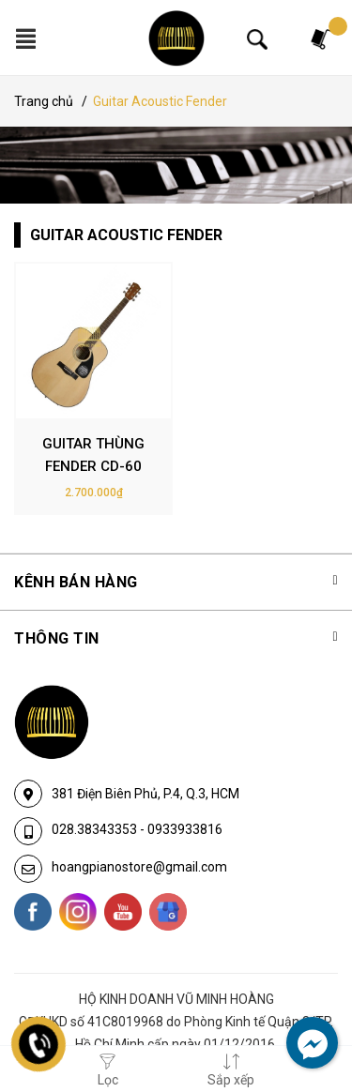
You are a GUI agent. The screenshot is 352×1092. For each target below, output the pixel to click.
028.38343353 (96, 829)
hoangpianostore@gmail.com (139, 866)
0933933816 (184, 829)
